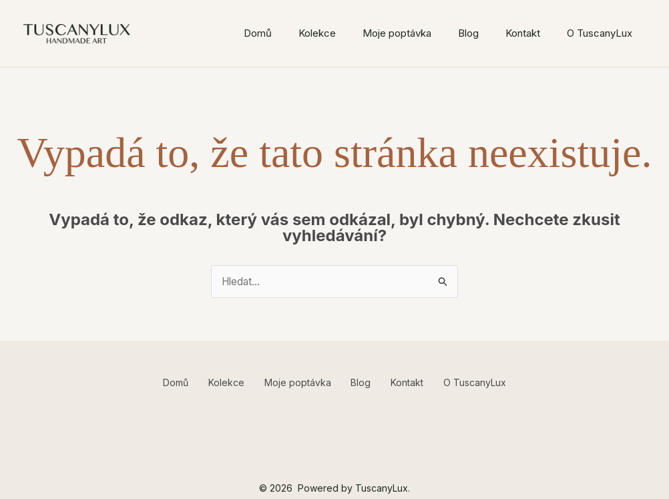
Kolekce (317, 33)
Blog (468, 33)
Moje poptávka (397, 33)
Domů (258, 33)
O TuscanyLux (599, 33)
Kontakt (522, 33)
